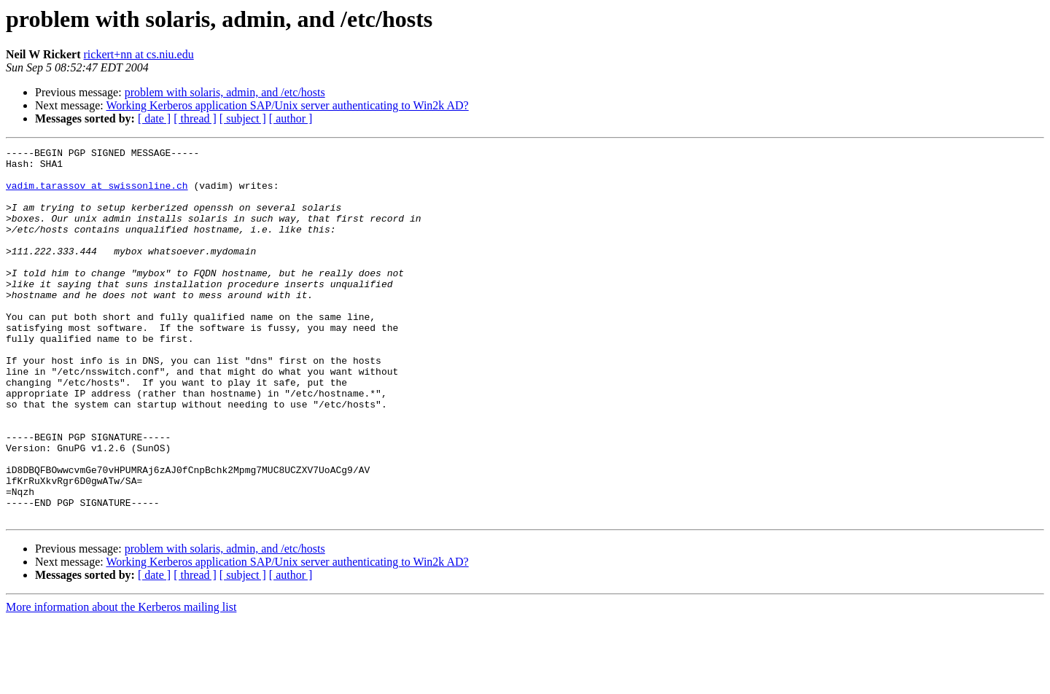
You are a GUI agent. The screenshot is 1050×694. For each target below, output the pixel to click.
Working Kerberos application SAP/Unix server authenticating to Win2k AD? (287, 105)
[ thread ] (195, 118)
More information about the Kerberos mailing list (121, 681)
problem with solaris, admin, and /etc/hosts (225, 92)
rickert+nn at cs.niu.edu (139, 54)
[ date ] (154, 118)
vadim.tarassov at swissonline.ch (97, 193)
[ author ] (291, 118)
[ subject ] (242, 118)
